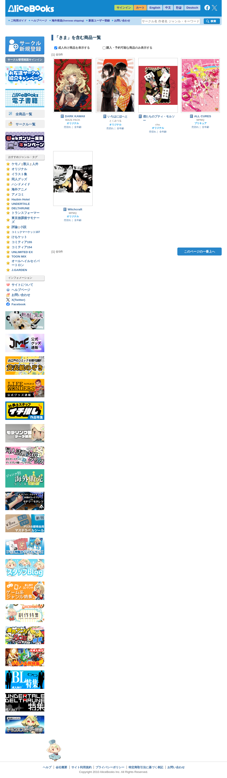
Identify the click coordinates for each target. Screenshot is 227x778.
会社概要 (61, 767)
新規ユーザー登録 (99, 20)
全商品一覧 (20, 114)
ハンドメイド (21, 184)
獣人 (26, 164)
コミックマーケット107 (26, 232)
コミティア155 (22, 242)
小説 (23, 227)
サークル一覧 (22, 124)
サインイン (124, 7)
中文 (168, 7)
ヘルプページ (39, 20)
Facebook (18, 304)
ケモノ (16, 164)
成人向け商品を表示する (72, 47)
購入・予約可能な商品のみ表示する (128, 47)
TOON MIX (19, 256)
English (154, 7)
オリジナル (19, 169)
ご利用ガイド (19, 20)
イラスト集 (19, 174)
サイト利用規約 (81, 767)
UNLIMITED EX (22, 252)
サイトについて (22, 284)
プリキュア (200, 123)
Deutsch (192, 7)
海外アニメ (19, 189)
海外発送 (68, 20)
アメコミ (18, 194)
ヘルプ (47, 767)
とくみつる (115, 120)
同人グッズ (19, 179)
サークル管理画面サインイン (25, 59)
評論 (15, 227)
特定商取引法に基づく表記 (146, 767)
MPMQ (200, 120)
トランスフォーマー (25, 213)
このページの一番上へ (199, 251)
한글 (179, 7)
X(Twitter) (18, 300)
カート (140, 7)
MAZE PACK (72, 120)
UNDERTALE (21, 204)
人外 (35, 164)
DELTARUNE (21, 208)
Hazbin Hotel (21, 199)
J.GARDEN (19, 270)
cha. (157, 124)
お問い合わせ (122, 20)
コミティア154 (22, 247)
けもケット (19, 237)
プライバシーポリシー (110, 767)
